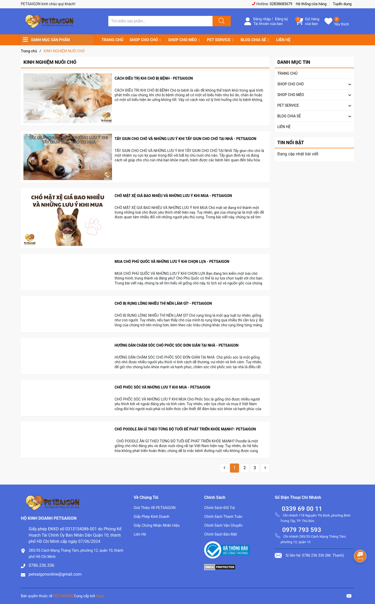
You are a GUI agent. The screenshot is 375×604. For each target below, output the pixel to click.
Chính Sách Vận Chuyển (223, 525)
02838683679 (281, 4)
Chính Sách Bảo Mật (220, 534)
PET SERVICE (218, 39)
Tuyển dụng (342, 4)
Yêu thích (341, 24)
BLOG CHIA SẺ (253, 39)
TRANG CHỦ (112, 39)
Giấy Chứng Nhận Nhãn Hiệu (157, 525)
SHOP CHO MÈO (182, 39)
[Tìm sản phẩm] (160, 21)
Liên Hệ (140, 534)
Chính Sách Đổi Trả (219, 508)
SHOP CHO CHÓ (144, 39)
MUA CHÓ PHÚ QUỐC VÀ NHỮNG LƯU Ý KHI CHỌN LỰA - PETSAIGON (172, 261)
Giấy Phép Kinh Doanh (151, 516)
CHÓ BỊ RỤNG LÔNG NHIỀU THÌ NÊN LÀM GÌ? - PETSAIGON (163, 303)
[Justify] (221, 21)
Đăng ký (281, 19)
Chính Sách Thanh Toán (223, 516)
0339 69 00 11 (302, 508)
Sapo (100, 596)
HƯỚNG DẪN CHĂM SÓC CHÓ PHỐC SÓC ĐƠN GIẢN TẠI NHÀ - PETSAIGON (177, 345)
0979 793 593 (301, 529)
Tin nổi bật (290, 142)
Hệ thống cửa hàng (311, 4)
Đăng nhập (262, 19)
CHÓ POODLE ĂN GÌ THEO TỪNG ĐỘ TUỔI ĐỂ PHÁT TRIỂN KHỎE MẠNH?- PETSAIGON (185, 429)
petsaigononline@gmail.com (55, 574)
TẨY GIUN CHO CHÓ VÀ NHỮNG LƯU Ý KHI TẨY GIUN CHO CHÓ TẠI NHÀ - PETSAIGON (185, 139)
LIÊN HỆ (283, 39)
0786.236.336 (41, 565)
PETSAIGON (63, 596)
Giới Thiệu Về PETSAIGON (155, 508)
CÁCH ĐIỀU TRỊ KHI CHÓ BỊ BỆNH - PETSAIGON (154, 78)
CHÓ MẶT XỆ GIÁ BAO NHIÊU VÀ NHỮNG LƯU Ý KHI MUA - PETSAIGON (173, 196)
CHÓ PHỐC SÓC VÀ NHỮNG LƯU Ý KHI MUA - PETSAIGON (163, 387)
